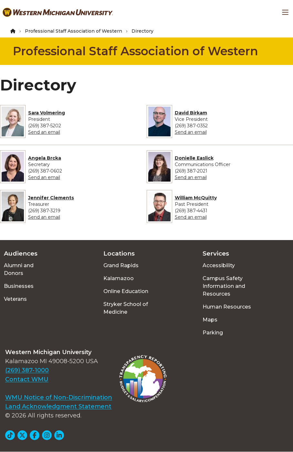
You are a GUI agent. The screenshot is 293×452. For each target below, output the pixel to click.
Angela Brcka (44, 158)
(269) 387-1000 (27, 370)
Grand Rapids (121, 265)
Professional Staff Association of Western (73, 31)
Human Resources (227, 307)
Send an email (44, 132)
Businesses (19, 286)
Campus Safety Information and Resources (224, 286)
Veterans (15, 299)
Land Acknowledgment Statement (58, 406)
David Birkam (191, 113)
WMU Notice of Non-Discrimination (58, 397)
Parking (213, 333)
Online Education (125, 291)
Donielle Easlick (194, 158)
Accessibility (219, 265)
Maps (210, 320)
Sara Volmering (46, 113)
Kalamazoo (118, 278)
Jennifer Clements (51, 198)
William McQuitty (196, 198)
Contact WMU (26, 379)
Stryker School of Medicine (125, 308)
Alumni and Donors (19, 269)
